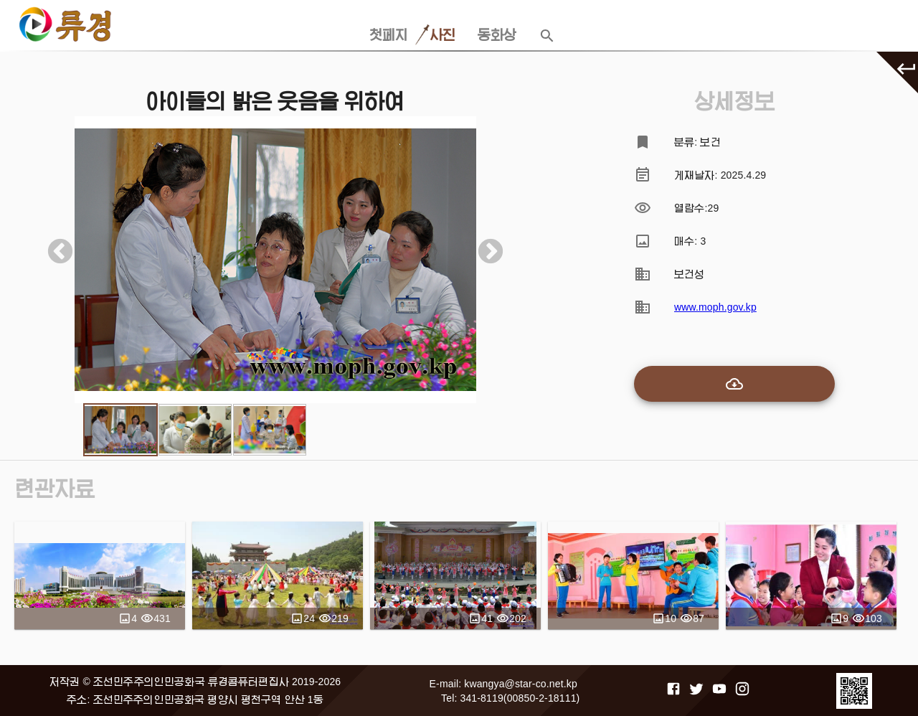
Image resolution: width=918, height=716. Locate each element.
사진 (442, 35)
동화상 (497, 35)
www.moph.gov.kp (715, 307)
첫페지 (388, 35)
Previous (53, 245)
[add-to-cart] (734, 384)
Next (483, 245)
